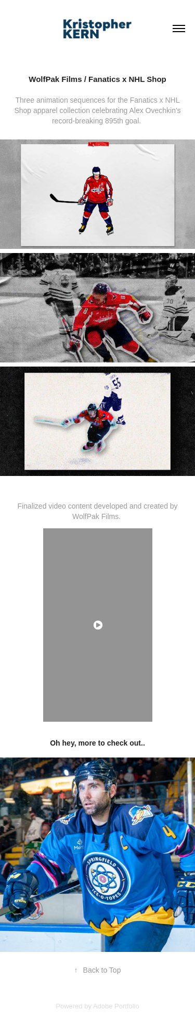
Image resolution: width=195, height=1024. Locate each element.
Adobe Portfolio (116, 1006)
